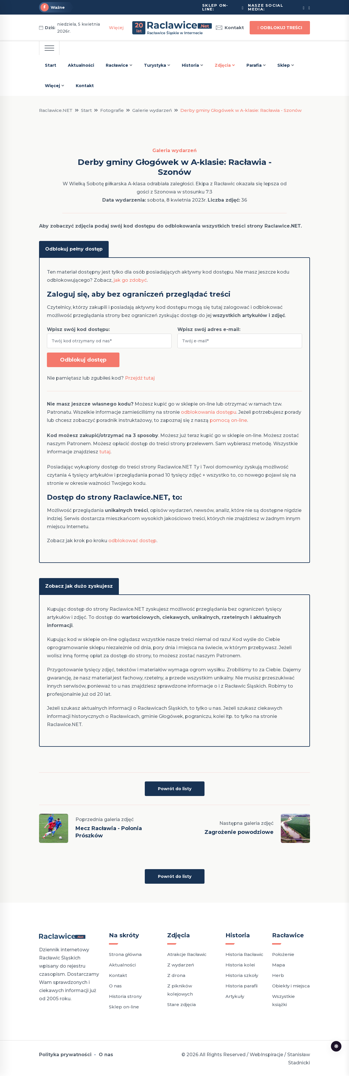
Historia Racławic (244, 953)
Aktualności (81, 65)
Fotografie (112, 110)
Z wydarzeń (180, 963)
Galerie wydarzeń (152, 110)
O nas (115, 984)
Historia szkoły (241, 974)
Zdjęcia (223, 65)
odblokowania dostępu (208, 411)
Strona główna (125, 953)
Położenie (283, 953)
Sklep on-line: (215, 7)
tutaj (104, 451)
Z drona (176, 974)
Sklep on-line (124, 1005)
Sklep (283, 65)
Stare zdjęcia (181, 1003)
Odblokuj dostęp (83, 359)
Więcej (116, 27)
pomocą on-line (228, 419)
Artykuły (234, 995)
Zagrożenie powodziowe (239, 830)
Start (50, 65)
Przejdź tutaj (140, 377)
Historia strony (125, 995)
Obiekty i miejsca (291, 984)
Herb (278, 974)
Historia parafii (241, 984)
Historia (190, 65)
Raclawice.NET (56, 110)
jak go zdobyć (130, 279)
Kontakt (230, 27)
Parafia (254, 65)
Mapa (278, 963)
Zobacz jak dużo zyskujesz (79, 585)
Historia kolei (240, 963)
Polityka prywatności (65, 1053)
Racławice (117, 65)
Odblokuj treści (280, 27)
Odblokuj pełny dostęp (74, 248)
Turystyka (155, 65)
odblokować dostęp (132, 540)
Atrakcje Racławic (187, 953)
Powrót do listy (174, 787)
